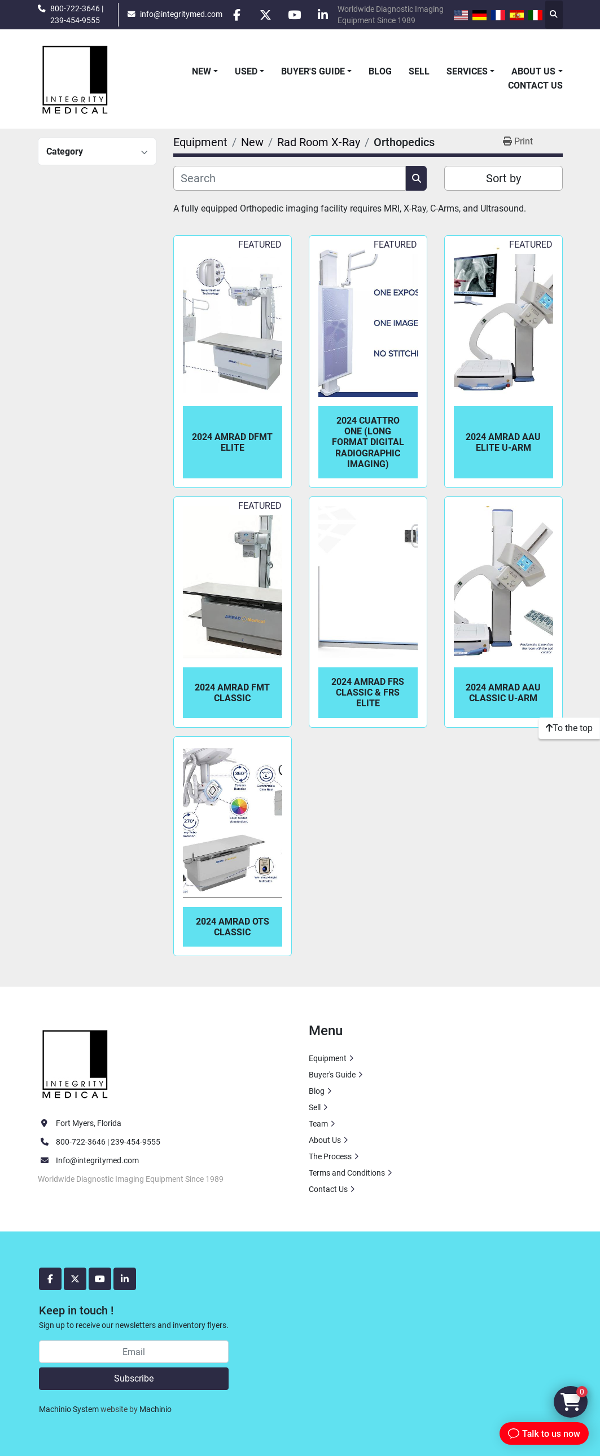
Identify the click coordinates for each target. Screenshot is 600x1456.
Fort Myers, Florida (88, 1123)
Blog (380, 71)
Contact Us (535, 85)
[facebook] (236, 15)
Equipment (328, 1058)
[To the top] (569, 728)
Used (246, 71)
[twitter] (265, 15)
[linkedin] (323, 15)
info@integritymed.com (181, 14)
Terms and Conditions (347, 1172)
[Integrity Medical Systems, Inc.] (75, 1062)
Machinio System (69, 1409)
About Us (533, 71)
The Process (330, 1156)
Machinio (155, 1409)
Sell (419, 71)
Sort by (503, 178)
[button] (205, 71)
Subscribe (134, 1378)
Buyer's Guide (313, 71)
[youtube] (294, 15)
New (201, 71)
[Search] (289, 178)
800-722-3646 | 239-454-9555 (76, 14)
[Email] (134, 1351)
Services (467, 71)
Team (318, 1123)
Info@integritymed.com (97, 1160)
